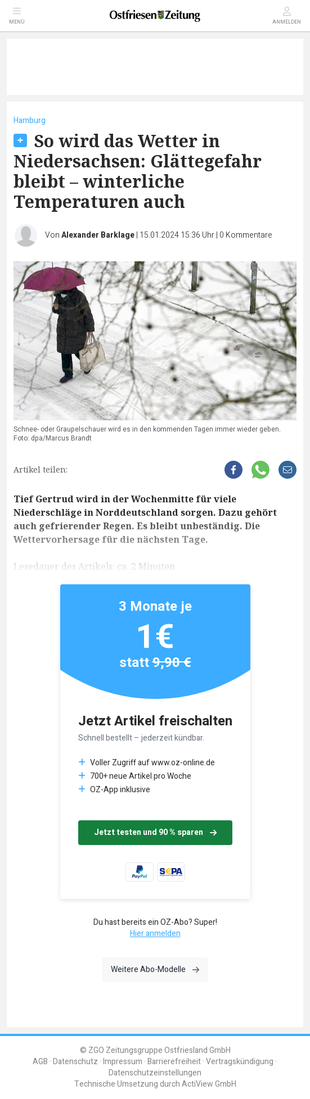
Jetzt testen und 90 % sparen (155, 832)
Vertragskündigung (239, 1062)
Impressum (122, 1062)
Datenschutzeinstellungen (155, 1073)
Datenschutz (75, 1062)
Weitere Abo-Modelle (155, 969)
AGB (40, 1062)
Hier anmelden (155, 933)
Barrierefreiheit (174, 1062)
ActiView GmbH (209, 1084)
